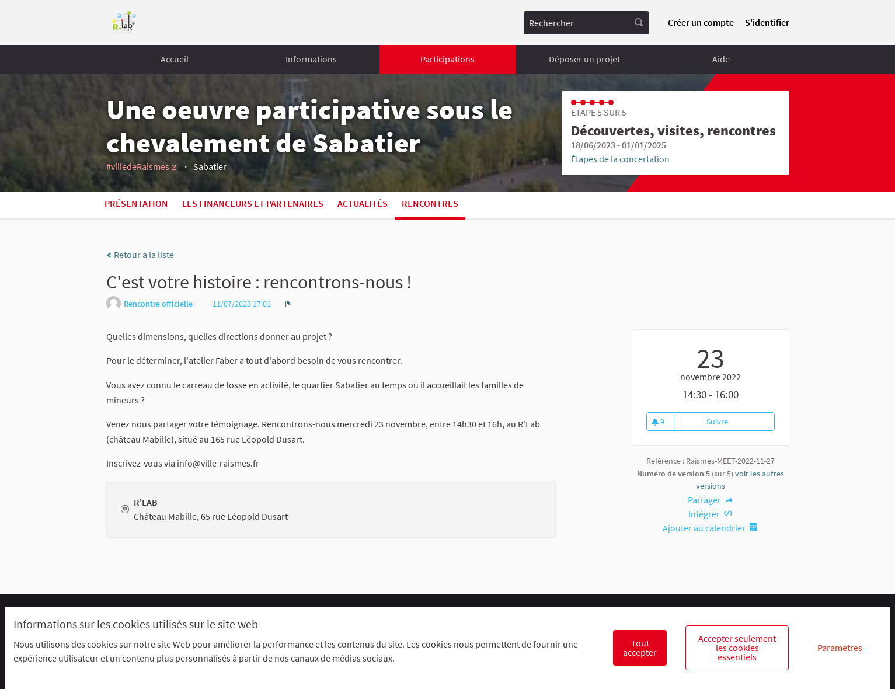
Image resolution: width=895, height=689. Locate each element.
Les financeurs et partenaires (252, 203)
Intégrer (710, 514)
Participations (447, 59)
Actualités (362, 203)
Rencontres (430, 203)
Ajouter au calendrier (710, 528)
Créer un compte (701, 22)
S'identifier (767, 22)
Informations (311, 59)
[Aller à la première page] (124, 22)
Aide (721, 59)
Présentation (136, 203)
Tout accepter (640, 647)
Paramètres (839, 647)
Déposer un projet (584, 59)
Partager (710, 499)
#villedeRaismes (142, 166)
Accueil (175, 59)
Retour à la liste (140, 254)
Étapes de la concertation (620, 159)
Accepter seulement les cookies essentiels (737, 647)
